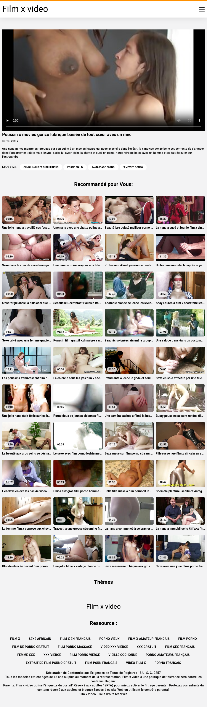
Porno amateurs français (168, 655)
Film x (15, 639)
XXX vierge (52, 655)
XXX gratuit (147, 647)
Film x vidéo (88, 694)
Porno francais (167, 663)
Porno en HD (75, 167)
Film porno (187, 639)
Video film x (136, 663)
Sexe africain (40, 639)
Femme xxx (26, 655)
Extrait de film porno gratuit (51, 663)
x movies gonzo (133, 167)
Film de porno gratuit (30, 647)
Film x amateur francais (149, 639)
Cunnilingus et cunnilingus (41, 167)
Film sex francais (180, 647)
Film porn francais (101, 663)
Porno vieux (109, 639)
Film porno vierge (85, 655)
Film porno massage (75, 647)
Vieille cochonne (123, 655)
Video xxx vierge (114, 647)
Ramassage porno (103, 167)
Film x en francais (75, 639)
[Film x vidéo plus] (202, 9)
